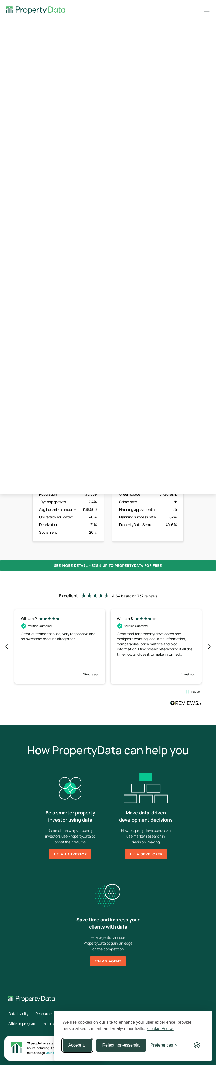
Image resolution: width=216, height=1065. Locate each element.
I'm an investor (70, 854)
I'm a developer (146, 854)
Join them (53, 1053)
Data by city (18, 1013)
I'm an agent (108, 961)
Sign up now (148, 197)
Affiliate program (22, 1023)
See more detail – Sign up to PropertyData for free (108, 565)
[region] (108, 646)
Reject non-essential (121, 1045)
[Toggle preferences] (163, 1045)
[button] (7, 646)
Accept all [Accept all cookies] (77, 1045)
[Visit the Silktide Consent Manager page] (197, 1045)
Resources (44, 1013)
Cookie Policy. (160, 1028)
